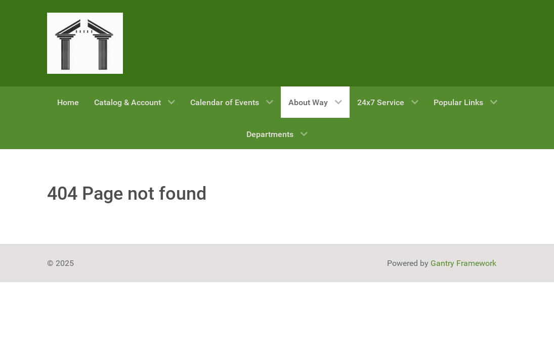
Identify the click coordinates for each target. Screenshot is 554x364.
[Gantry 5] (85, 43)
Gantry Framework (463, 263)
